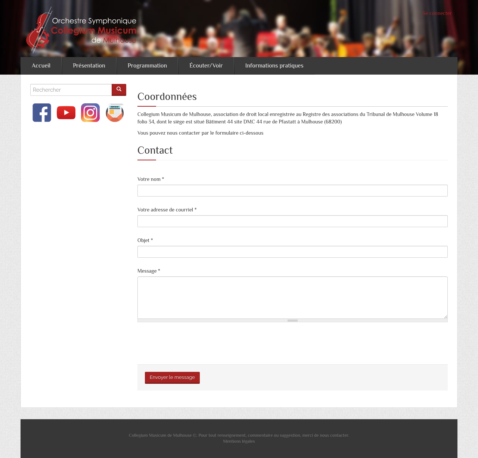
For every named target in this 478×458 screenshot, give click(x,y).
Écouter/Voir (206, 65)
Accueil (41, 65)
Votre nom (150, 179)
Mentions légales (239, 441)
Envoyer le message (172, 377)
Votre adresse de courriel (167, 210)
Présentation (89, 65)
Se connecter (437, 13)
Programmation (147, 65)
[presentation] (194, 342)
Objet (145, 240)
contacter (339, 435)
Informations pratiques (274, 65)
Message (148, 271)
